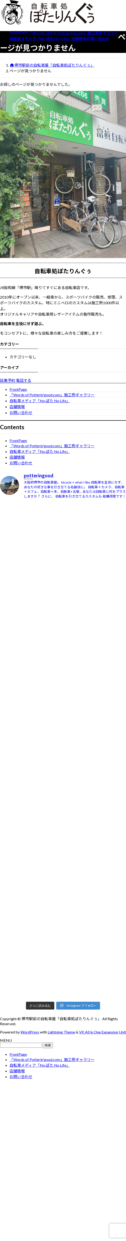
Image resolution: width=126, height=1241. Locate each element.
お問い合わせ (21, 412)
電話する (23, 380)
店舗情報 (17, 406)
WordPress (29, 1032)
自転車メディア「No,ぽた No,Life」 (40, 400)
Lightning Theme (61, 1032)
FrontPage (18, 389)
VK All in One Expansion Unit (102, 1032)
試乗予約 (7, 380)
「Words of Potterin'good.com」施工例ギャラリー (52, 394)
